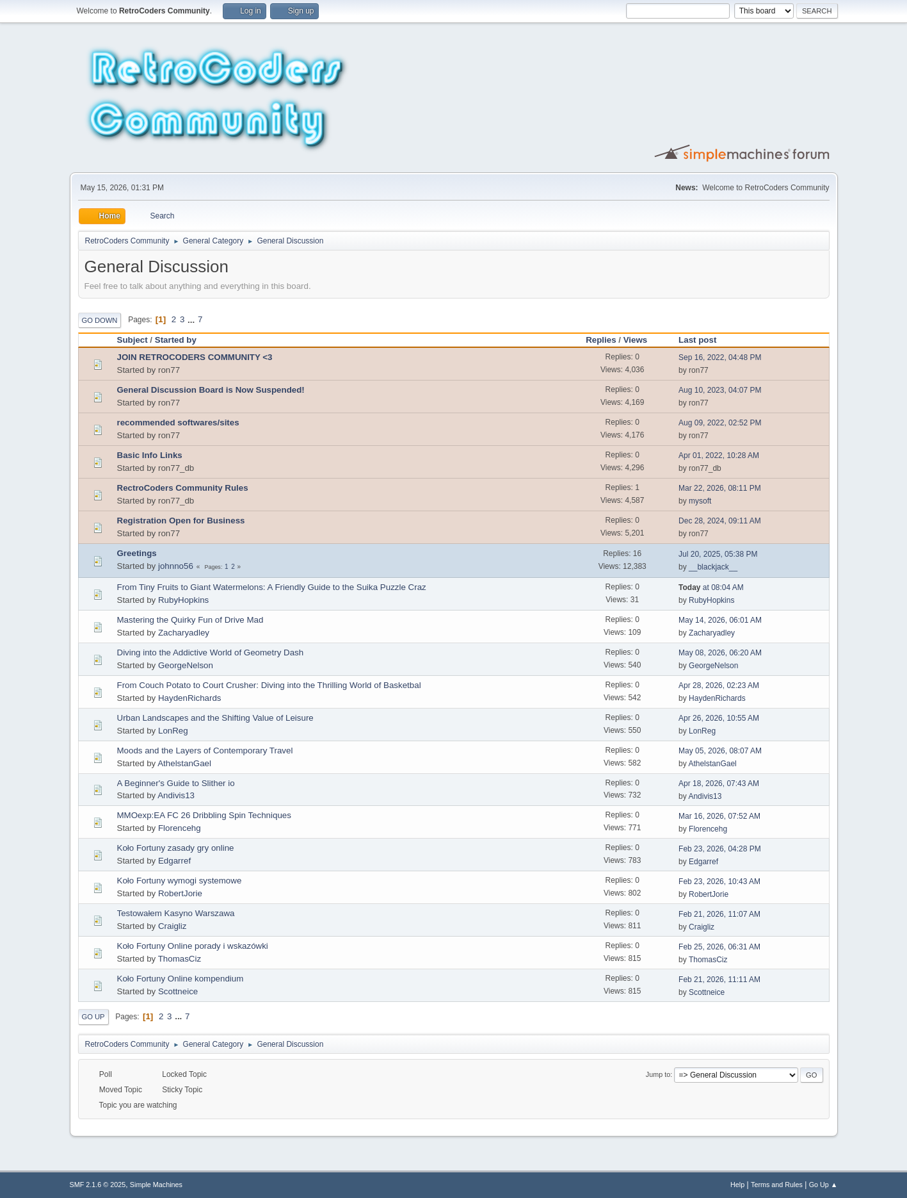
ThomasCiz (179, 959)
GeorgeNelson (185, 665)
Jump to (658, 1074)
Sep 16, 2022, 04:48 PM (719, 357)
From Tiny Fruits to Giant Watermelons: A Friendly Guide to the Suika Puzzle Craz (271, 587)
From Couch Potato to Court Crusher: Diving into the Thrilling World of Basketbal (269, 685)
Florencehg (179, 828)
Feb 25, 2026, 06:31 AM (719, 946)
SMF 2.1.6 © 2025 (98, 1184)
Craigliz (172, 926)
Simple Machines (156, 1184)
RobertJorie (180, 893)
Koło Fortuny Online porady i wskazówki (192, 946)
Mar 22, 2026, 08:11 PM (719, 488)
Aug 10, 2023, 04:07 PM (719, 390)
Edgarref (174, 861)
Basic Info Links (149, 455)
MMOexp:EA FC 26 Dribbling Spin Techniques (204, 815)
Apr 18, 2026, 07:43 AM (718, 783)
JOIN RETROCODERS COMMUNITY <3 (195, 357)
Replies (601, 340)
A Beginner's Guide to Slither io (176, 783)
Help (737, 1184)
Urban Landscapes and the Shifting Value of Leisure (215, 718)
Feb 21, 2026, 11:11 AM (719, 979)
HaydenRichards (189, 698)
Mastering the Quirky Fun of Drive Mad (190, 620)
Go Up (93, 1017)
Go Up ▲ (823, 1184)
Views (641, 340)
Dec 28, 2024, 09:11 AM (719, 520)
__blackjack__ (713, 566)
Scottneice (178, 991)
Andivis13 (176, 795)
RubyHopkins (183, 600)
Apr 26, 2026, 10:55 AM (718, 718)
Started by (176, 340)
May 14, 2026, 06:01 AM (720, 620)
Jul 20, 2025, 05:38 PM (717, 554)
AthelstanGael (184, 763)
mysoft (700, 500)
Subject (132, 340)
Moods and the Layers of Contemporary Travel (205, 750)
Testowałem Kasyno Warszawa (176, 913)
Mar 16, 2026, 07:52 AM (719, 816)
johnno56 (175, 566)
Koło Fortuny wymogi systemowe (179, 880)
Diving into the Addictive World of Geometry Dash (210, 652)
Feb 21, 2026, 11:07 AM (719, 914)
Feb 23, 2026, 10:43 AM (719, 881)
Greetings (137, 553)
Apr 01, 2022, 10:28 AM (718, 455)
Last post (697, 340)
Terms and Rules (777, 1184)
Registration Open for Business (181, 520)
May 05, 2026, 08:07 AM (720, 750)
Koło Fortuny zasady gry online (175, 848)
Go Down (100, 320)
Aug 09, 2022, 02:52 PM (719, 422)
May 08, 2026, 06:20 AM (720, 652)
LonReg (173, 730)
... (192, 319)
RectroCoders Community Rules (182, 488)
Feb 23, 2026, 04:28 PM (719, 848)
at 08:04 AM (711, 587)
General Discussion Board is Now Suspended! (211, 390)
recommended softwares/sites (178, 422)
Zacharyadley (183, 632)
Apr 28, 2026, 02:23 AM (718, 685)
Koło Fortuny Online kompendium (180, 978)
